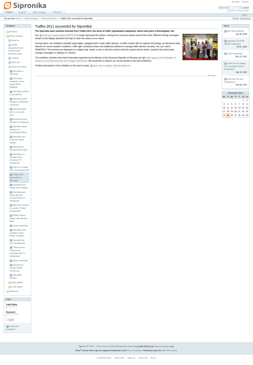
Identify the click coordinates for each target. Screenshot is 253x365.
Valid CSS (131, 358)
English (236, 18)
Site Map (235, 2)
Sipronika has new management (235, 82)
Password (10, 312)
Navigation (10, 26)
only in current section (239, 10)
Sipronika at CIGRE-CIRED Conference (235, 44)
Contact (244, 2)
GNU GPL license (169, 350)
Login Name (11, 304)
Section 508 (142, 358)
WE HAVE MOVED (235, 33)
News (226, 26)
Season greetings (235, 55)
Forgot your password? (12, 327)
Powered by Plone (104, 358)
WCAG (153, 358)
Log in (244, 15)
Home (9, 12)
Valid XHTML (119, 358)
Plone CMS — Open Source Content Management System (108, 346)
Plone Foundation (161, 346)
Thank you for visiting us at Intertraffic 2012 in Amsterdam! (235, 68)
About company (39, 12)
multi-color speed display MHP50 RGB (60, 35)
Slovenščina (245, 18)
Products (22, 12)
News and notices (49, 18)
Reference (57, 12)
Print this (211, 76)
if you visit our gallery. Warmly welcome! (111, 65)
